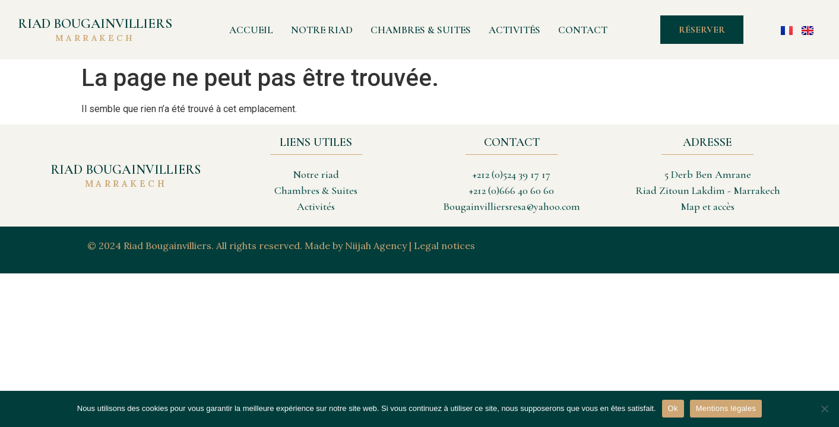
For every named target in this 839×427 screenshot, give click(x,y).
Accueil (251, 30)
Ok (673, 408)
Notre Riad (322, 30)
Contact (582, 30)
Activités (514, 30)
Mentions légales (726, 408)
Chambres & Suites (421, 30)
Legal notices (444, 245)
